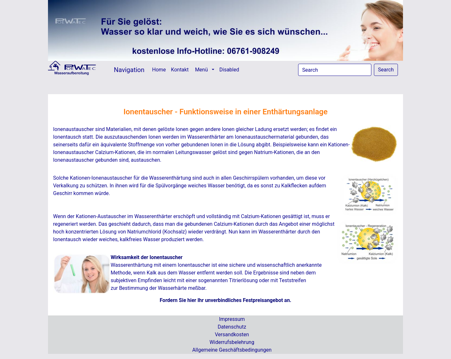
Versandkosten (232, 334)
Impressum (232, 319)
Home (160, 69)
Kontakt (180, 70)
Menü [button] (202, 70)
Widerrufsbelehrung (232, 342)
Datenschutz (232, 327)
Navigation (129, 70)
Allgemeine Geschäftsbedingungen (232, 350)
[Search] (334, 70)
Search (386, 70)
